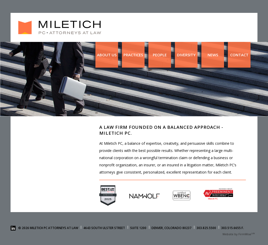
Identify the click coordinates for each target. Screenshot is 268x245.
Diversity (186, 54)
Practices (133, 54)
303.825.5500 (206, 228)
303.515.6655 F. (232, 228)
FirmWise (244, 234)
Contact (239, 54)
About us (107, 54)
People (160, 54)
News (213, 54)
